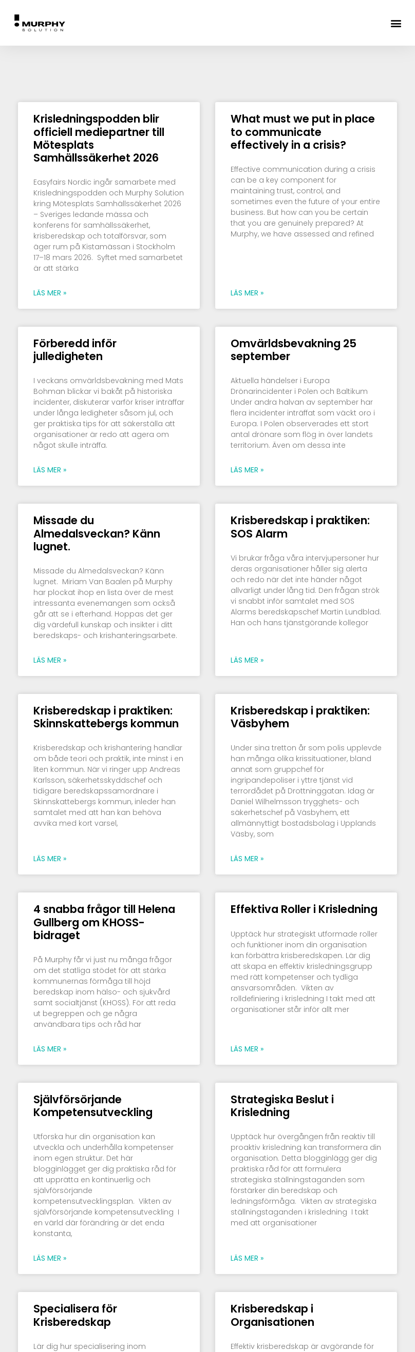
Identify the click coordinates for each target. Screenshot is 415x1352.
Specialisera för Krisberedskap (75, 1315)
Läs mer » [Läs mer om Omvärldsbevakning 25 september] (247, 470)
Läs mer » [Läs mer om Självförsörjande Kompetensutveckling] (49, 1258)
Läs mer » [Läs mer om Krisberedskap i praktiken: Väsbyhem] (247, 858)
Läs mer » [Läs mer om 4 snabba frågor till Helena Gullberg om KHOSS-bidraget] (49, 1049)
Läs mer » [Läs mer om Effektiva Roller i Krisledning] (247, 1049)
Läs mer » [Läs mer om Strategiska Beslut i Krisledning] (247, 1258)
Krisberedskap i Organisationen (274, 1315)
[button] (396, 22)
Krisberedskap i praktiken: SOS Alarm (300, 527)
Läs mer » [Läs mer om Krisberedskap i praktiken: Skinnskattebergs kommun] (49, 858)
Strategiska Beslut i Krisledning (282, 1106)
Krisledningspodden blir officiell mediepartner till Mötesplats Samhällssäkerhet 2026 (98, 138)
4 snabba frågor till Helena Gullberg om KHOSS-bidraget (104, 922)
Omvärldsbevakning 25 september (293, 350)
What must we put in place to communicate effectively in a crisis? (303, 131)
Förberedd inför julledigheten (75, 350)
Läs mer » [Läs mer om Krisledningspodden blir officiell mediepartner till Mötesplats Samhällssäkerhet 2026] (49, 293)
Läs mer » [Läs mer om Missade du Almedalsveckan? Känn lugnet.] (49, 660)
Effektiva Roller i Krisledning (305, 909)
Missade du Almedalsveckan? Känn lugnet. (96, 533)
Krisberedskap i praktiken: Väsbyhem (300, 717)
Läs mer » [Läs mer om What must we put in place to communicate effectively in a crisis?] (247, 293)
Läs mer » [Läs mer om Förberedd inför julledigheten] (49, 470)
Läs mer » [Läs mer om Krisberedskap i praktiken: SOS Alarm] (247, 660)
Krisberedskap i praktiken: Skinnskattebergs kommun (106, 717)
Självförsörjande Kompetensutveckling (94, 1106)
